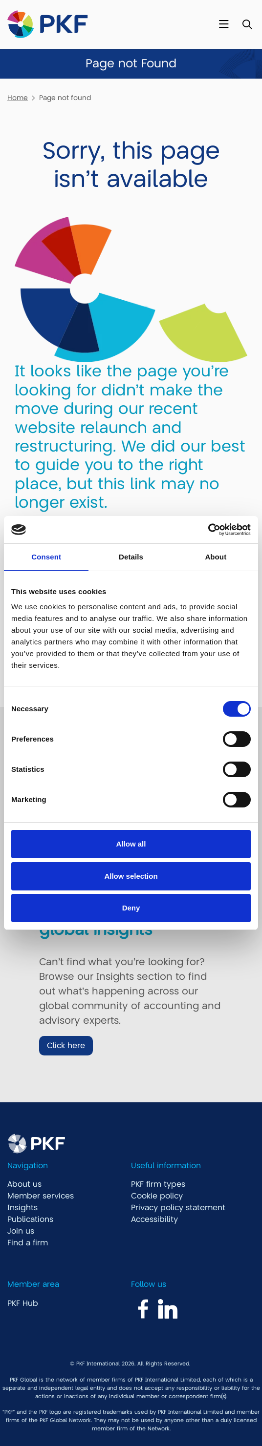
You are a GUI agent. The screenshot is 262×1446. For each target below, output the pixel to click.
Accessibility (154, 1219)
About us (24, 1184)
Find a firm (27, 1243)
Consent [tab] (46, 557)
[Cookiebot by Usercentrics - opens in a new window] (208, 529)
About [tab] (215, 557)
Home (17, 97)
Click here (66, 1046)
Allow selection (130, 876)
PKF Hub (22, 1303)
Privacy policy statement (178, 1208)
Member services (40, 1196)
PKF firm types (158, 1184)
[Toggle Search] (247, 24)
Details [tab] (131, 557)
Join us (20, 1231)
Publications (30, 1219)
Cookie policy (157, 1196)
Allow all (131, 844)
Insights (22, 1208)
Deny (131, 908)
